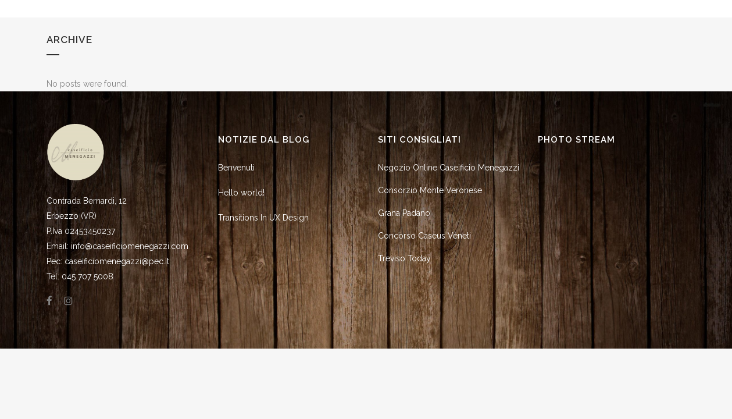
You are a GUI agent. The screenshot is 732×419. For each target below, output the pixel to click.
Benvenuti (236, 167)
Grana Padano (404, 213)
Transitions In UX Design (263, 217)
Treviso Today (404, 258)
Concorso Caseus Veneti (424, 235)
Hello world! (241, 192)
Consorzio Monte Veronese (430, 190)
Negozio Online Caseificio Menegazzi (448, 167)
